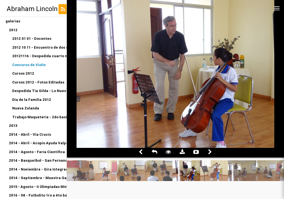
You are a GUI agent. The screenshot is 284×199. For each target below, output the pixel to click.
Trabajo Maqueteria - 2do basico (39, 117)
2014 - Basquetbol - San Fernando (38, 160)
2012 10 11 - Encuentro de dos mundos (39, 47)
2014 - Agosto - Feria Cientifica (37, 152)
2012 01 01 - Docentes (31, 38)
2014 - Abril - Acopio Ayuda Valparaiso (38, 143)
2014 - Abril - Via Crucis (30, 134)
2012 (13, 30)
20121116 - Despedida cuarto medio (39, 56)
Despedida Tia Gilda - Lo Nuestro (39, 90)
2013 (13, 125)
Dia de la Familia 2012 (31, 99)
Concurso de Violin (29, 64)
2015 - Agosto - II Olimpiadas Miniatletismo (38, 186)
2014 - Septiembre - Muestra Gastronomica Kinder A (38, 178)
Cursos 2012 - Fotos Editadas (38, 82)
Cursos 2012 (23, 73)
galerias (13, 21)
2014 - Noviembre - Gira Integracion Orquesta (38, 169)
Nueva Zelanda (25, 108)
